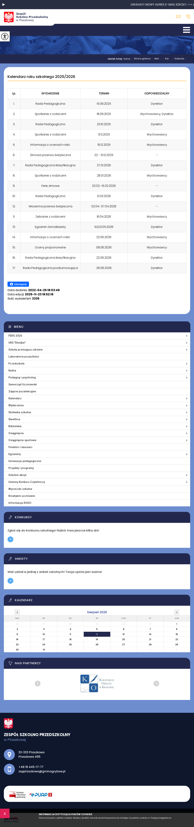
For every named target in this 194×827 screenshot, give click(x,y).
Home (126, 59)
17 (44, 639)
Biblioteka (14, 426)
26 (97, 644)
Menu (19, 327)
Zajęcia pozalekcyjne (22, 391)
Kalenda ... (178, 59)
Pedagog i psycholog (22, 377)
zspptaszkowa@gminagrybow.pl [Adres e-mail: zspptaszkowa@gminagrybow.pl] (42, 771)
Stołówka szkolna (19, 412)
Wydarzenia (16, 405)
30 (17, 649)
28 (150, 644)
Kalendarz (15, 398)
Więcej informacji (10, 539)
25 (70, 644)
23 (17, 644)
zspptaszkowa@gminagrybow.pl (178, 16)
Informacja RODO (19, 503)
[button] (3, 4)
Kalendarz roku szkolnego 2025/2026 (41, 76)
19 (97, 639)
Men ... (156, 59)
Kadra (12, 370)
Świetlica (14, 419)
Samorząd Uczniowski (22, 384)
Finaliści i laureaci (20, 447)
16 (17, 639)
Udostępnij (18, 284)
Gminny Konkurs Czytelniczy (26, 482)
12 (97, 634)
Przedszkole (16, 363)
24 (43, 644)
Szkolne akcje (17, 475)
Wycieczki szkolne (20, 489)
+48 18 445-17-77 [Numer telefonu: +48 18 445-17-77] (31, 767)
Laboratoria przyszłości (23, 356)
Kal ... (166, 59)
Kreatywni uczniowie (21, 496)
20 (123, 639)
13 (124, 634)
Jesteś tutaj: (115, 59)
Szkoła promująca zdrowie (25, 349)
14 (150, 634)
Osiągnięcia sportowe (22, 440)
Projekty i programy (21, 468)
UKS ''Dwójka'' (16, 342)
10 (44, 634)
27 (123, 644)
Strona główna (140, 59)
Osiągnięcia (16, 433)
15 (177, 634)
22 (176, 639)
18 (70, 639)
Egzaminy (14, 454)
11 (70, 634)
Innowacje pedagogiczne (24, 461)
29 (176, 644)
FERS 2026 (15, 335)
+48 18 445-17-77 (188, 16)
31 (44, 649)
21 (150, 639)
